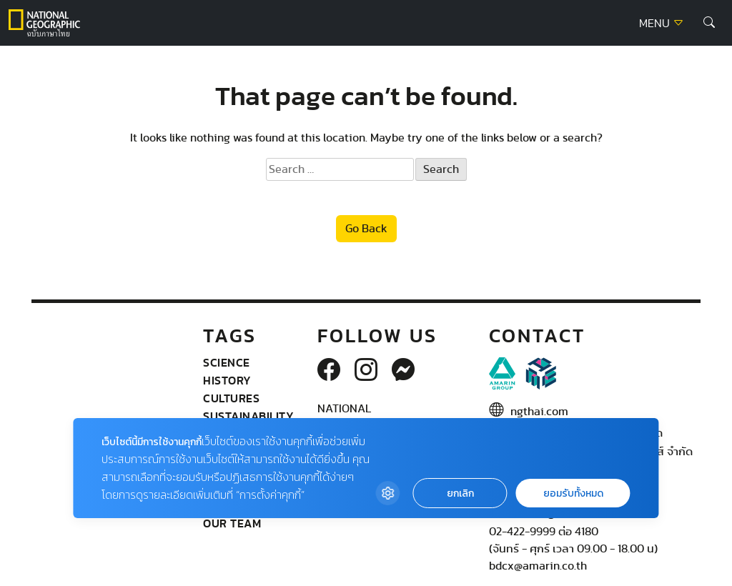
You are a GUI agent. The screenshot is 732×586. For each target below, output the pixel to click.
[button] (709, 23)
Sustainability (248, 415)
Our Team (232, 523)
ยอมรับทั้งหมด (573, 493)
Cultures (231, 398)
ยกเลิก (460, 493)
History (227, 380)
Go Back (366, 228)
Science (226, 362)
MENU (661, 23)
